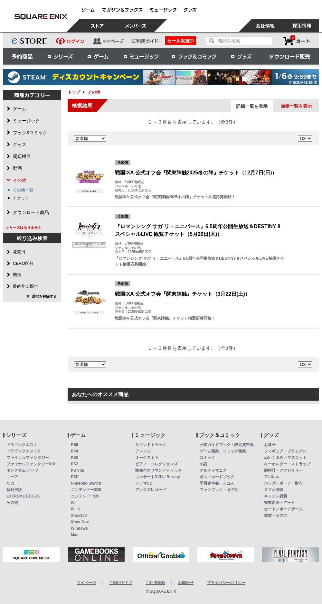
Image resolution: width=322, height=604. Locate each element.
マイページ (86, 583)
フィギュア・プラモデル (285, 451)
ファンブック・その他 (219, 490)
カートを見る (296, 41)
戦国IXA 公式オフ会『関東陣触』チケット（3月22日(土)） (182, 294)
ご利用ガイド (120, 583)
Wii (74, 502)
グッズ (242, 56)
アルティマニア (213, 470)
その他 (12, 502)
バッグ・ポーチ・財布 (283, 483)
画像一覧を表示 (296, 105)
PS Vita (77, 470)
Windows (79, 528)
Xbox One (80, 522)
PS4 (74, 451)
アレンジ (143, 451)
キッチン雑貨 (275, 496)
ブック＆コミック (194, 56)
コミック (207, 457)
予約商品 (22, 56)
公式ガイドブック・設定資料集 (227, 444)
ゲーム (98, 56)
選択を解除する (44, 296)
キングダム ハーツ (22, 470)
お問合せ (186, 583)
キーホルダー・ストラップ (287, 464)
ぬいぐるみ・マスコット (285, 457)
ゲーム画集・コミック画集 (223, 451)
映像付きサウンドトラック (158, 470)
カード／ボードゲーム (283, 509)
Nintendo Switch (86, 483)
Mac (74, 535)
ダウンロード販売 (290, 56)
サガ (10, 483)
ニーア (12, 477)
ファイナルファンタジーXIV (30, 464)
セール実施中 (180, 40)
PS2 (74, 464)
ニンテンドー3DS (86, 490)
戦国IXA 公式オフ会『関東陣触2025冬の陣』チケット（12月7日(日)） (196, 172)
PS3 (74, 457)
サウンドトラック (150, 444)
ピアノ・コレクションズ (156, 464)
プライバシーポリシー (226, 583)
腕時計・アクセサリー (283, 470)
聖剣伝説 (14, 490)
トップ (74, 92)
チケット (21, 198)
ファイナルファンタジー (27, 457)
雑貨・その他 (275, 515)
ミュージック (141, 56)
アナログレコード (150, 490)
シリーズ (60, 56)
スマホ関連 (273, 490)
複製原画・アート (279, 502)
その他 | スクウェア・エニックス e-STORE (41, 17)
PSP (75, 477)
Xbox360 (79, 515)
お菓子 (270, 444)
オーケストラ (146, 457)
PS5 (74, 444)
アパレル (271, 477)
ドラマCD (143, 483)
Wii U (75, 509)
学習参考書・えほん (217, 483)
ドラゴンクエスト (21, 444)
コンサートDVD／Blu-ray (157, 477)
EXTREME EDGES (23, 496)
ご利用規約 (155, 583)
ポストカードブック (217, 477)
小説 (203, 464)
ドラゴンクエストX (23, 451)
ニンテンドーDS (85, 496)
